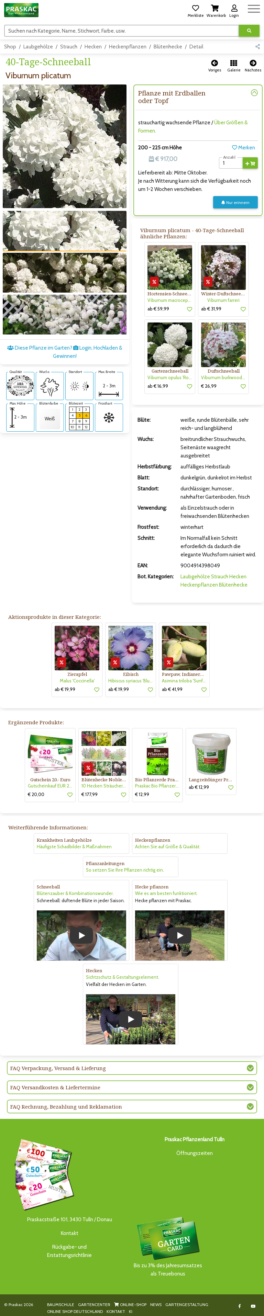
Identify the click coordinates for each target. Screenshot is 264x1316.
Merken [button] (243, 148)
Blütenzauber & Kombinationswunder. (75, 893)
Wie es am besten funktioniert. (166, 893)
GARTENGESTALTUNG (186, 1304)
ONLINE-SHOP (130, 1304)
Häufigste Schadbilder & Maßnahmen (74, 846)
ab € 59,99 (158, 308)
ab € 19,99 (65, 689)
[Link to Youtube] (253, 1306)
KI (130, 1311)
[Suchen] (121, 30)
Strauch (68, 47)
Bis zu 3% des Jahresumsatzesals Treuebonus (167, 1246)
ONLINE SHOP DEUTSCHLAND (75, 1311)
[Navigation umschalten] (254, 7)
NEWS (156, 1304)
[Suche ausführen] (249, 31)
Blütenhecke (168, 47)
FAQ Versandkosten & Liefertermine (55, 1087)
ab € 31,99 (211, 308)
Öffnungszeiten (194, 1153)
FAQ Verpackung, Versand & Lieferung (58, 1068)
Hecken (93, 47)
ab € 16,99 (157, 386)
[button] (195, 9)
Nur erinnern (235, 202)
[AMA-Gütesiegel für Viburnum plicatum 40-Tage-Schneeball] (20, 385)
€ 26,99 (209, 386)
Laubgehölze (38, 47)
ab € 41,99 (172, 689)
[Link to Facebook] (240, 1306)
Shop (10, 47)
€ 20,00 (36, 794)
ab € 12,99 (199, 787)
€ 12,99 (142, 794)
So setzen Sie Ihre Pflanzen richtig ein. (125, 870)
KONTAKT (116, 1311)
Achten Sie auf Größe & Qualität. (167, 846)
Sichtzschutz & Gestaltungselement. (122, 977)
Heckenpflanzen (127, 47)
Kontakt (69, 1233)
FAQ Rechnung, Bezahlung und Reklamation (66, 1106)
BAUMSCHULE (60, 1304)
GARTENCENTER (94, 1304)
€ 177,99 (89, 794)
